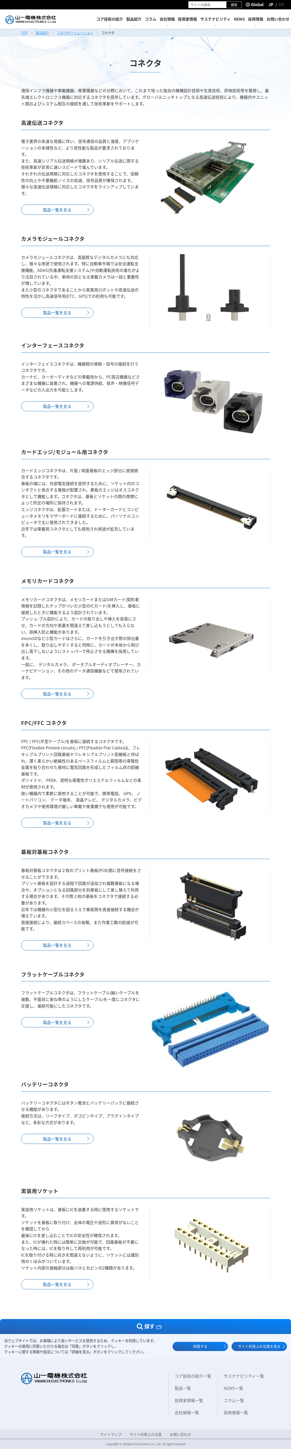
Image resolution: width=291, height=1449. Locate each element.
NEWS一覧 (233, 1388)
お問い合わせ (278, 19)
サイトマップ (110, 1434)
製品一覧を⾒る (57, 210)
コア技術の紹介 (109, 19)
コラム (150, 19)
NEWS (239, 19)
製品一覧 (183, 1388)
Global (257, 4)
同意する (200, 1346)
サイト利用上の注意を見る (259, 1346)
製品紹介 (134, 19)
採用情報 (255, 19)
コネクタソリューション (75, 32)
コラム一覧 (234, 1400)
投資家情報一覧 (189, 1400)
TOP (24, 32)
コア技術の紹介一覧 (193, 1376)
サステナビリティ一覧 (244, 1376)
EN (281, 4)
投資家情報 (187, 19)
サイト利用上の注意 (146, 1434)
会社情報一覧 (187, 1412)
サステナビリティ (215, 19)
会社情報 (167, 19)
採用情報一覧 (236, 1412)
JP (270, 4)
